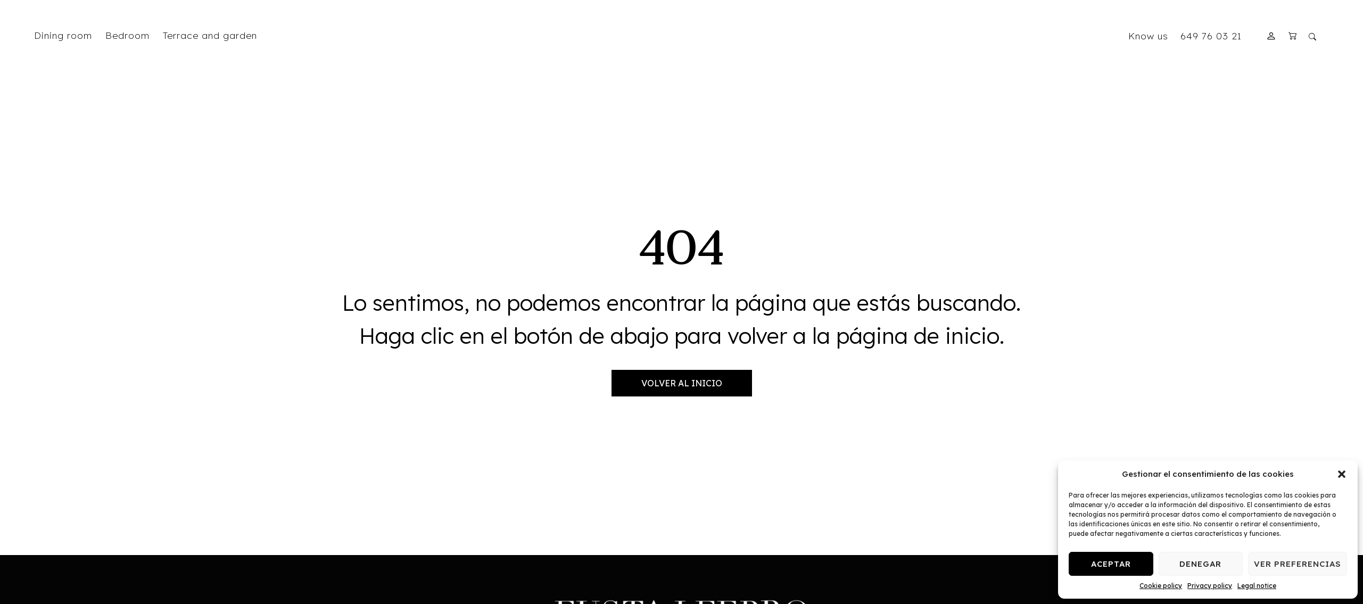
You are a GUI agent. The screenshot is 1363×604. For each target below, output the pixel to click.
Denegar (1200, 564)
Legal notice (1256, 586)
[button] (1341, 474)
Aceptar (1111, 564)
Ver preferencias (1297, 564)
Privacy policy (1209, 586)
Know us (1148, 36)
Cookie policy (1160, 586)
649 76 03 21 (1211, 36)
